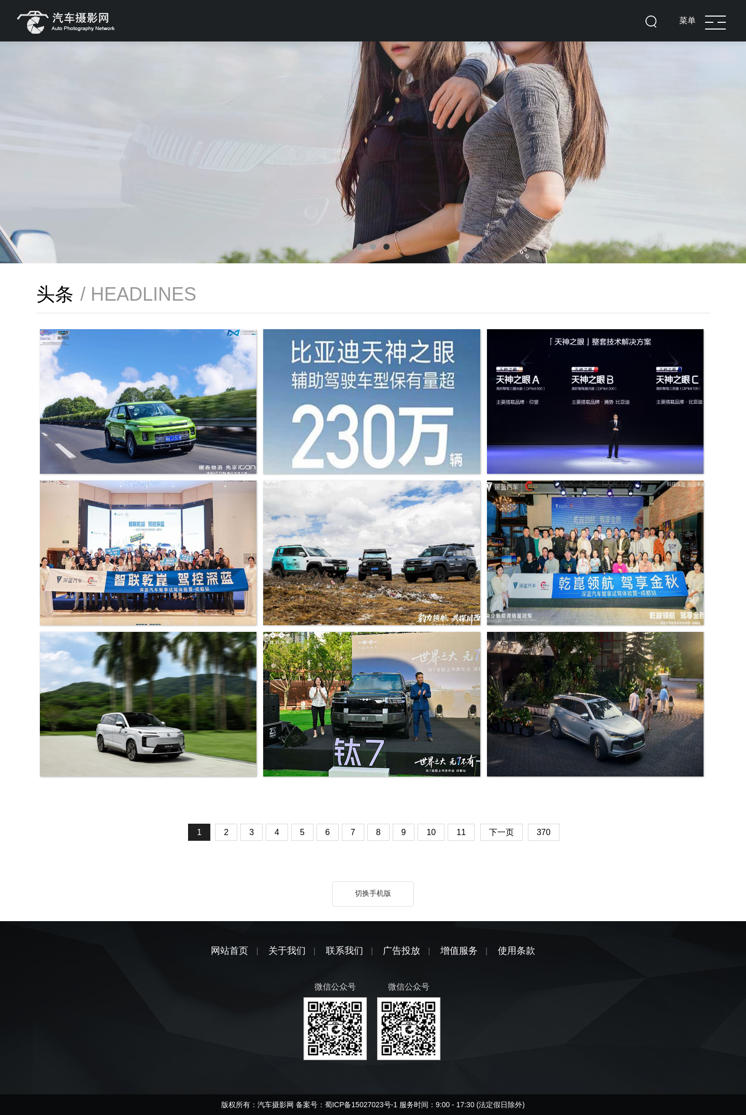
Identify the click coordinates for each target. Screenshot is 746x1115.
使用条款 (516, 950)
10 (431, 832)
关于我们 (287, 950)
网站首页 (229, 950)
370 (544, 832)
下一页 (501, 832)
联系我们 (344, 950)
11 (461, 832)
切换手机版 (373, 893)
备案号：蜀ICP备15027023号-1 (347, 1104)
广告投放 (401, 950)
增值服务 (459, 950)
